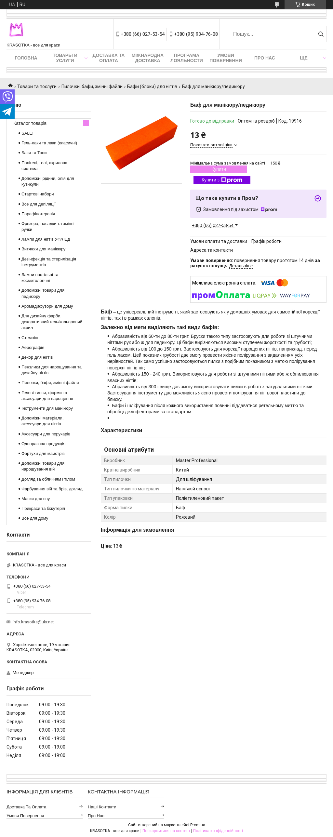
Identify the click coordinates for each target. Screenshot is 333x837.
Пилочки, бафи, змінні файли (92, 86)
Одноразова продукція (43, 443)
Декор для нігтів (37, 357)
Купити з (222, 180)
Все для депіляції (38, 204)
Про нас (264, 57)
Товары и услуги (65, 58)
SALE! (27, 133)
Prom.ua (197, 825)
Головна (26, 57)
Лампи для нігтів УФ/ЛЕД (45, 239)
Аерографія (32, 347)
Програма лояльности (186, 58)
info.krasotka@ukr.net (33, 621)
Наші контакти (102, 806)
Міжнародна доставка (148, 58)
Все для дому (34, 518)
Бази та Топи (34, 152)
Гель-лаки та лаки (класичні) (49, 142)
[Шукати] (320, 34)
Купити (218, 169)
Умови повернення (225, 58)
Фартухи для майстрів (43, 453)
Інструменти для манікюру (47, 408)
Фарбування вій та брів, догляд (52, 488)
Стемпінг (30, 337)
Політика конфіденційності (218, 831)
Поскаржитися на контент (166, 831)
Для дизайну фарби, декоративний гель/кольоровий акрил (51, 321)
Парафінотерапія (38, 213)
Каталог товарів (30, 123)
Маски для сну (35, 498)
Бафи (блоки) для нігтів (152, 86)
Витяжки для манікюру (43, 248)
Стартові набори (37, 194)
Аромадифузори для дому (47, 306)
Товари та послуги (37, 86)
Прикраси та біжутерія (43, 508)
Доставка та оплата (109, 58)
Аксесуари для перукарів (45, 434)
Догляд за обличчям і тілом (48, 479)
